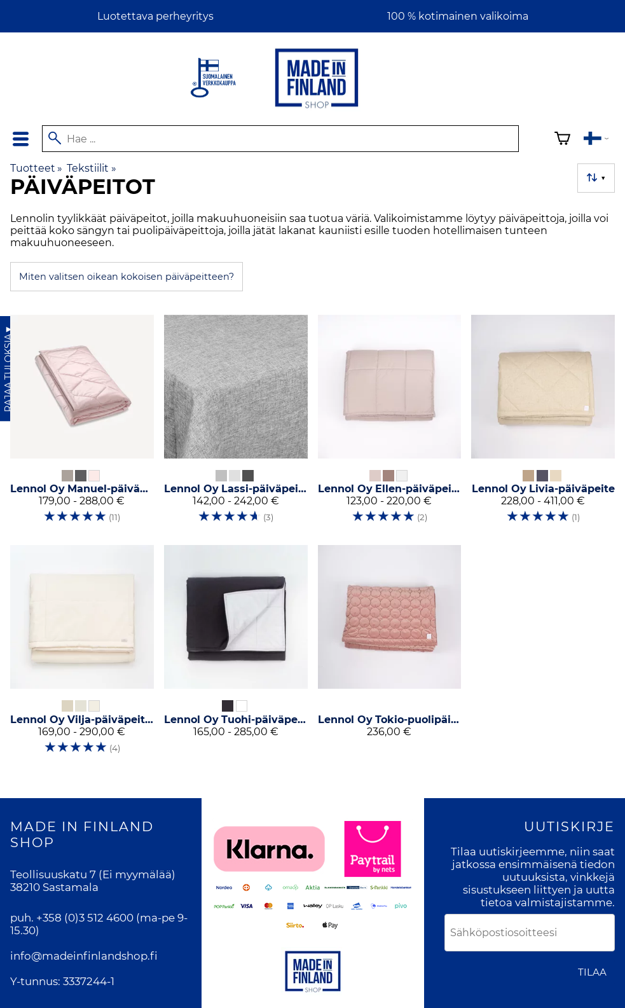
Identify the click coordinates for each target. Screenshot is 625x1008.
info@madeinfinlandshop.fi (84, 955)
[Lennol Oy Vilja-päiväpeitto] (82, 655)
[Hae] (280, 138)
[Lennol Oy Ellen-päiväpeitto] (390, 425)
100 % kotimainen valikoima (457, 16)
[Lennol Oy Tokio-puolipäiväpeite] (390, 655)
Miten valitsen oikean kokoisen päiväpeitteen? (126, 276)
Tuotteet (36, 168)
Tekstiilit (91, 168)
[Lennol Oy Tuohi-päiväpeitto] (236, 655)
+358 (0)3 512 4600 (85, 917)
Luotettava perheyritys (155, 16)
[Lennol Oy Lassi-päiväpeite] (236, 425)
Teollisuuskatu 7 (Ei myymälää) (92, 874)
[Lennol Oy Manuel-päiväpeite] (82, 425)
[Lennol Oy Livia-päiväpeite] (543, 425)
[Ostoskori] (562, 140)
